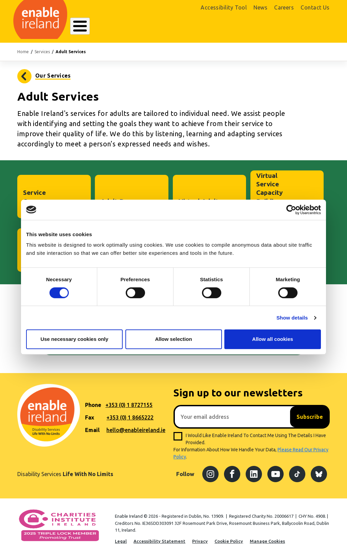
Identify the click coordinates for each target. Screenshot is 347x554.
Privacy (200, 537)
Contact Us (315, 7)
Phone (93, 401)
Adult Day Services (116, 202)
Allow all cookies (272, 339)
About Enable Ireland (96, 26)
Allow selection (173, 339)
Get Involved (209, 26)
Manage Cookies (267, 537)
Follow (185, 470)
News (260, 7)
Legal (121, 537)
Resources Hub (174, 26)
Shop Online (278, 26)
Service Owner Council (34, 197)
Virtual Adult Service (199, 202)
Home (23, 48)
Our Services (138, 26)
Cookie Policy (229, 537)
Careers (284, 7)
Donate (314, 26)
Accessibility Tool (224, 7)
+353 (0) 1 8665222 (130, 414)
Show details (292, 318)
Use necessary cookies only (74, 339)
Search (236, 26)
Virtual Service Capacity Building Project (269, 189)
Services (42, 48)
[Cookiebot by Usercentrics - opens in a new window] (291, 210)
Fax (89, 414)
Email (92, 426)
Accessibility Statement (159, 537)
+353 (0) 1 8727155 (128, 401)
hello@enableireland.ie (135, 426)
